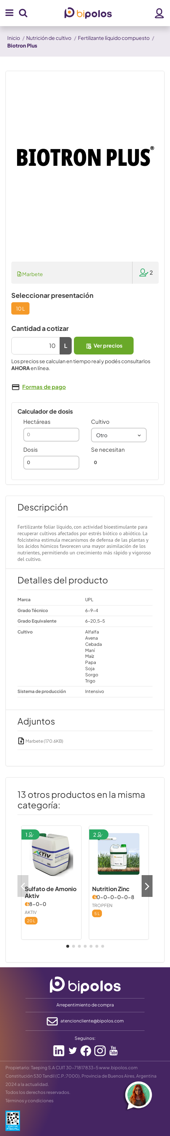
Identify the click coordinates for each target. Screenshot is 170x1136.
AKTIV (31, 912)
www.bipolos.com (118, 1067)
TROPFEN (102, 905)
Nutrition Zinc (111, 889)
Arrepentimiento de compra (85, 1005)
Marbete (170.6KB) (40, 741)
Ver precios (103, 345)
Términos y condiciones (29, 1100)
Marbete (30, 274)
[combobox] (119, 435)
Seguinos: (85, 1038)
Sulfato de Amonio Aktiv (50, 892)
